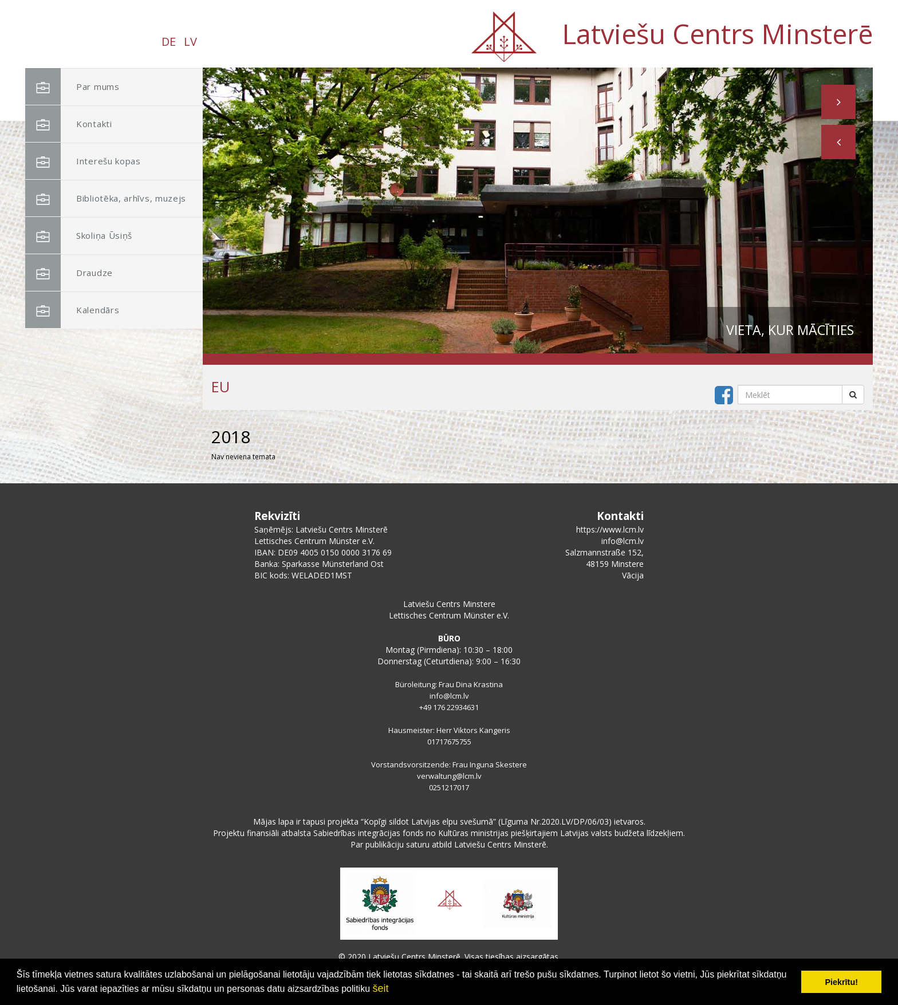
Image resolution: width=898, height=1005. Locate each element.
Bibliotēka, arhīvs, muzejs (105, 198)
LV (190, 41)
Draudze (69, 273)
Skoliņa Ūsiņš (78, 236)
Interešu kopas (83, 161)
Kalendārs (72, 310)
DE (169, 41)
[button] (838, 142)
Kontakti (68, 124)
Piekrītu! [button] (841, 982)
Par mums (72, 87)
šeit (380, 988)
